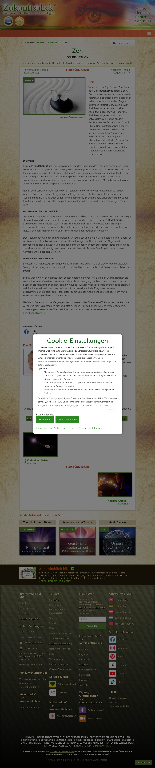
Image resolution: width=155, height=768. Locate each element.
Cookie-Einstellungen (91, 428)
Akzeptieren (44, 419)
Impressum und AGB (47, 428)
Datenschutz (69, 428)
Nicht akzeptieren (67, 419)
